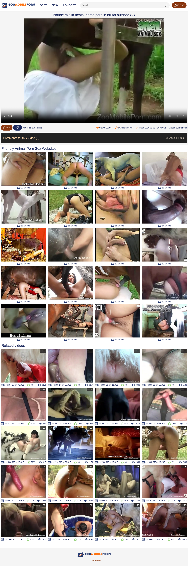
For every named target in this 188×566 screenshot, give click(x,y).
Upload (179, 5)
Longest (69, 5)
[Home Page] (18, 5)
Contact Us (96, 560)
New (55, 5)
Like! (6, 127)
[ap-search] (125, 5)
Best (43, 5)
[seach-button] (167, 5)
